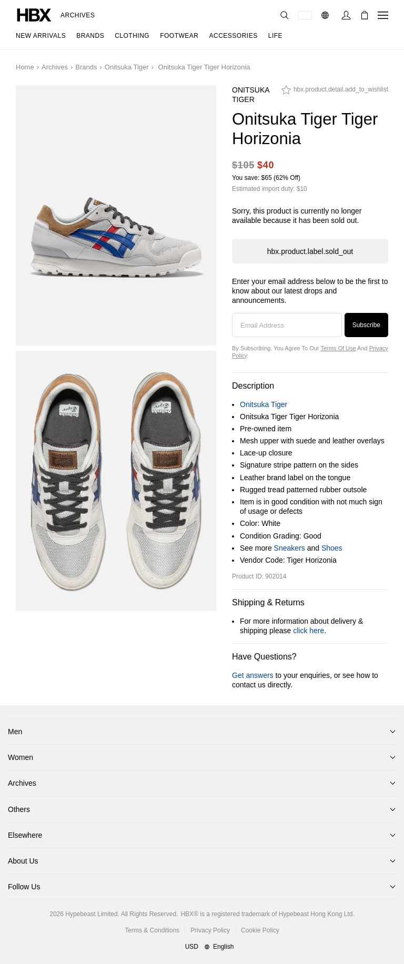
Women (20, 757)
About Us (23, 861)
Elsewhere (25, 835)
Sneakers (289, 548)
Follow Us (24, 886)
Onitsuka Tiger (127, 67)
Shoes (331, 548)
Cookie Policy (260, 930)
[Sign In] (346, 15)
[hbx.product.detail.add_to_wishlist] (334, 92)
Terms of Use (338, 348)
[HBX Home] (34, 14)
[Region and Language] (202, 947)
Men (15, 731)
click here (308, 630)
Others (19, 809)
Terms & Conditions (152, 930)
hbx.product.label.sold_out (310, 251)
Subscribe (366, 325)
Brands (86, 67)
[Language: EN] (326, 15)
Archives (77, 15)
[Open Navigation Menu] (383, 15)
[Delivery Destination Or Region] (305, 15)
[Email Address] (287, 325)
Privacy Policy (210, 930)
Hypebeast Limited (91, 914)
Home (25, 67)
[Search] (284, 15)
